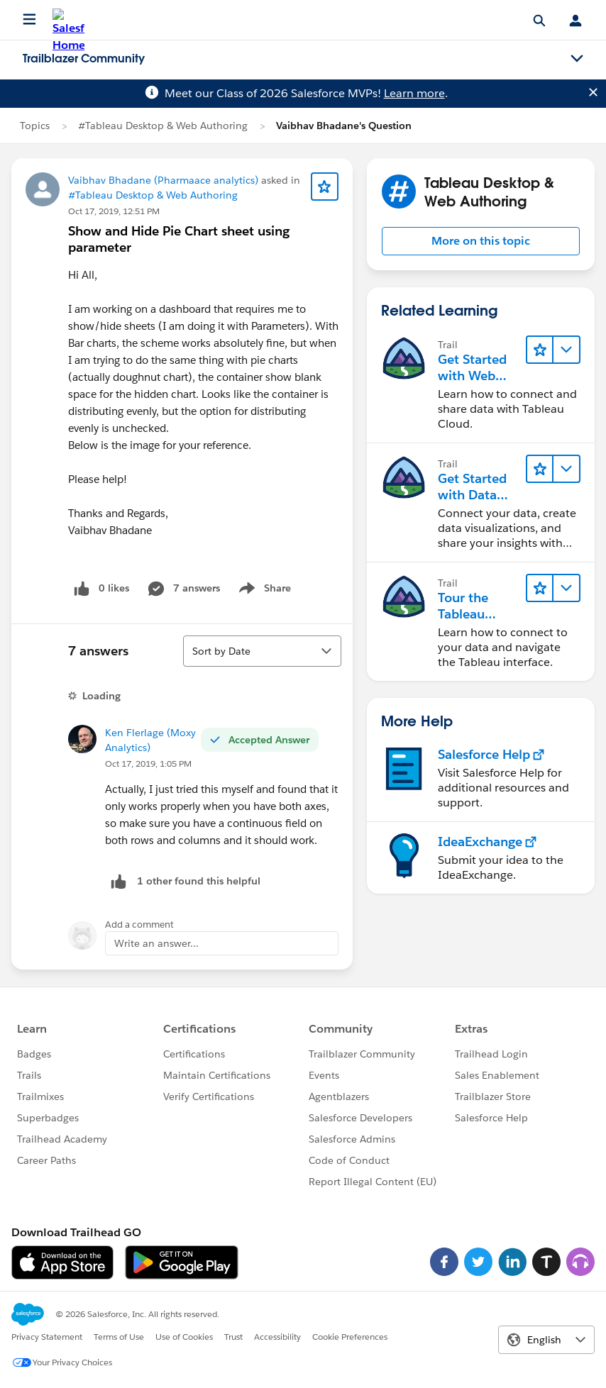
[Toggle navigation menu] (577, 58)
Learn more (414, 93)
